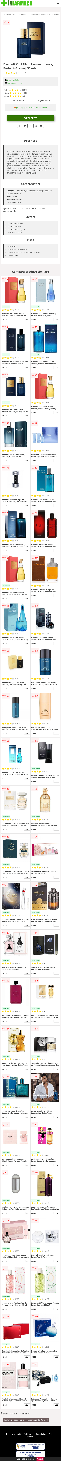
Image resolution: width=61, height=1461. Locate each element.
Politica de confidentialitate (35, 1434)
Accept (40, 1459)
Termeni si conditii (14, 1434)
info (27, 320)
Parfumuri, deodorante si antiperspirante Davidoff (40, 14)
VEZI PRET (30, 118)
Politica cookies (27, 1459)
